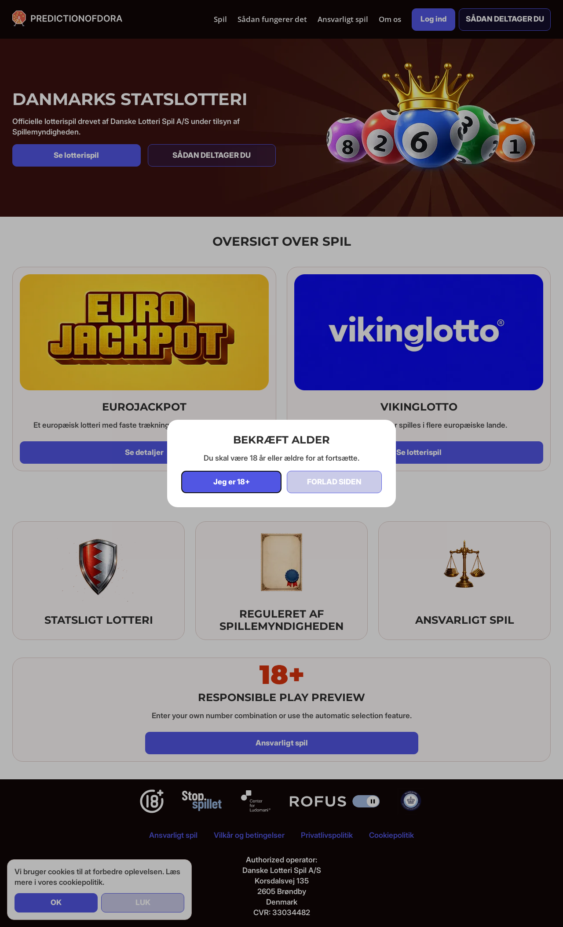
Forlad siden (334, 481)
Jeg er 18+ (231, 481)
